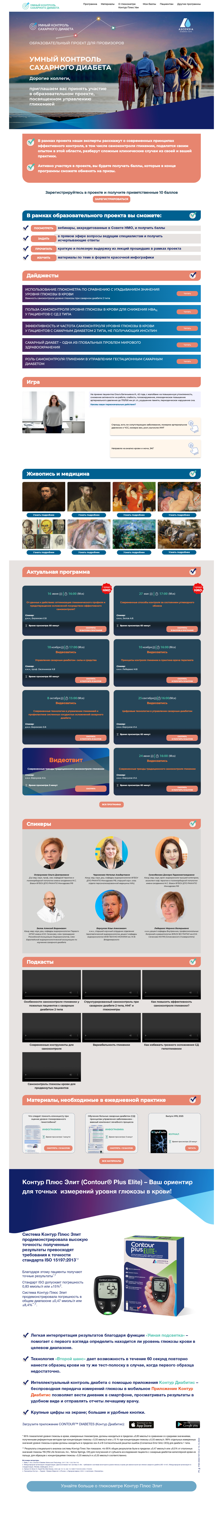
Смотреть (90, 789)
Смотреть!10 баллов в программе (91, 629)
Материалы (107, 4)
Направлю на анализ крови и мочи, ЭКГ (161, 448)
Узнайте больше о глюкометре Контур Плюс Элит (111, 1488)
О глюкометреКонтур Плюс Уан (128, 6)
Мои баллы (149, 4)
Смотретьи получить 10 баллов (90, 680)
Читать (187, 293)
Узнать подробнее (44, 515)
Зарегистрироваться (111, 199)
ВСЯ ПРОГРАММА (111, 805)
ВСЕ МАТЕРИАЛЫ (111, 1161)
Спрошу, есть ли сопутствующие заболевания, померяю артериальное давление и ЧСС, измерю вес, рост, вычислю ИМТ (161, 426)
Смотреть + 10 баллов (58, 1148)
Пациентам (166, 4)
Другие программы (189, 4)
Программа (90, 4)
